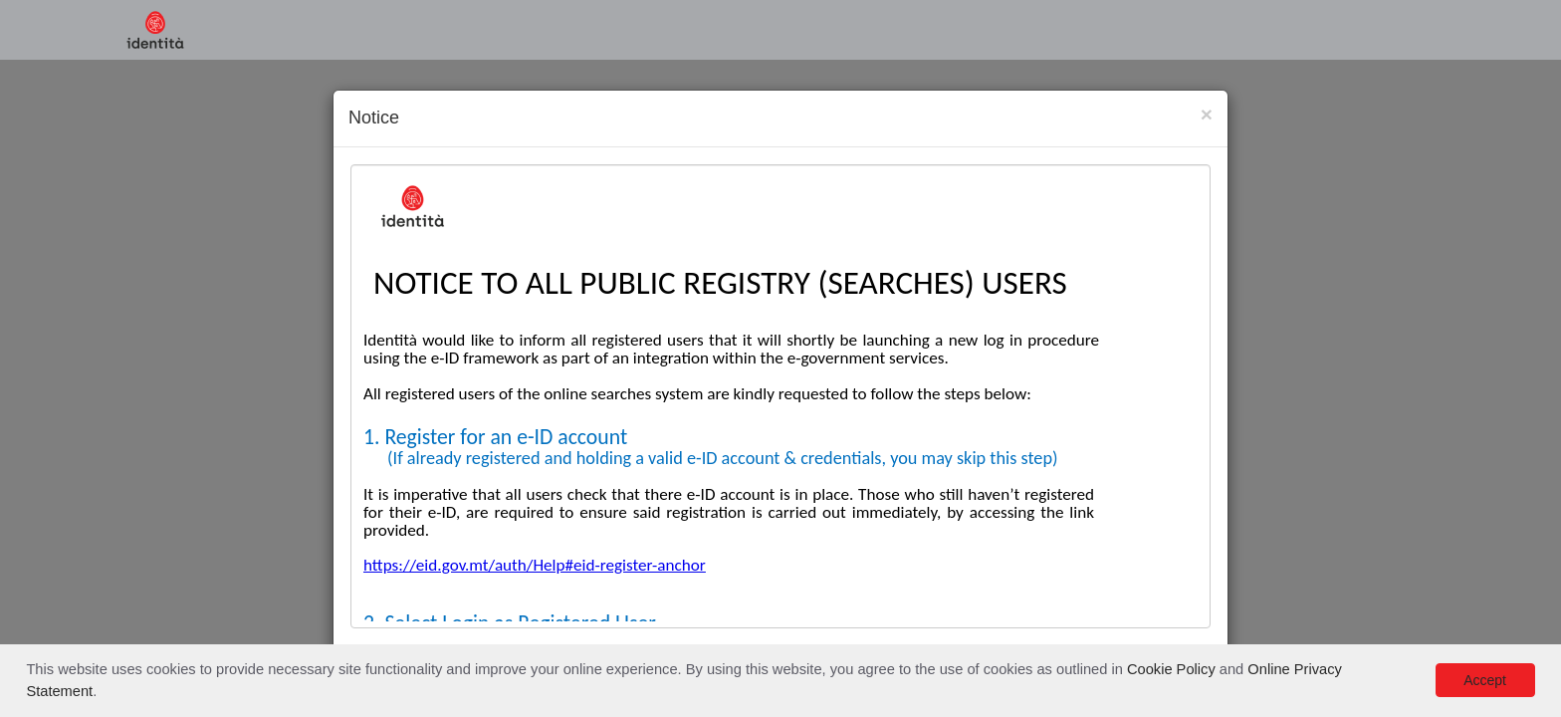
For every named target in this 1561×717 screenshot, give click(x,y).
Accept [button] (1484, 680)
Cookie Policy (1171, 669)
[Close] (1207, 114)
